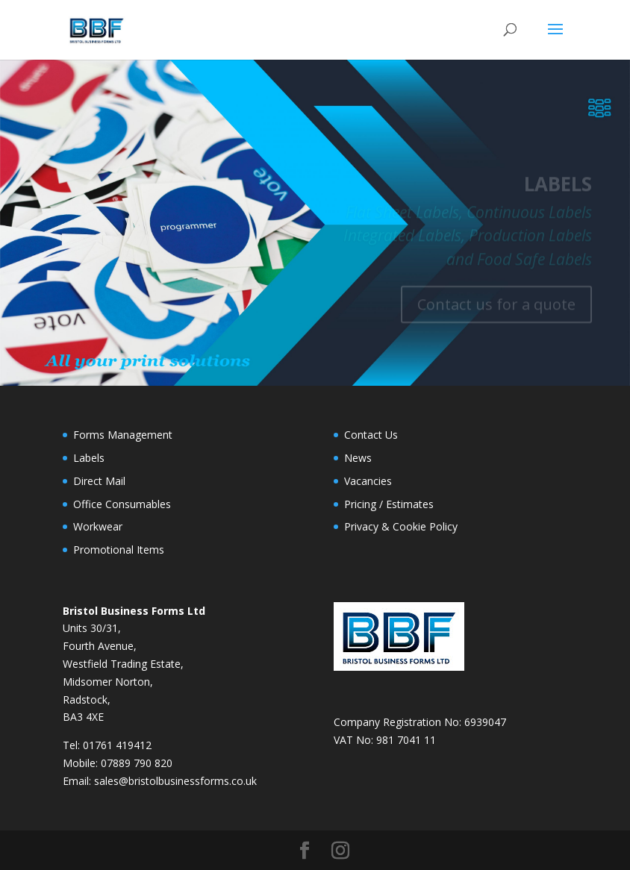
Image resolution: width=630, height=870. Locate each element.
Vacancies (368, 481)
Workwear (97, 526)
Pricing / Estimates (389, 504)
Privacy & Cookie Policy (401, 526)
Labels (89, 458)
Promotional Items (118, 549)
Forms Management (122, 435)
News (358, 458)
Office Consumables (122, 504)
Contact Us (371, 435)
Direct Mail (99, 481)
